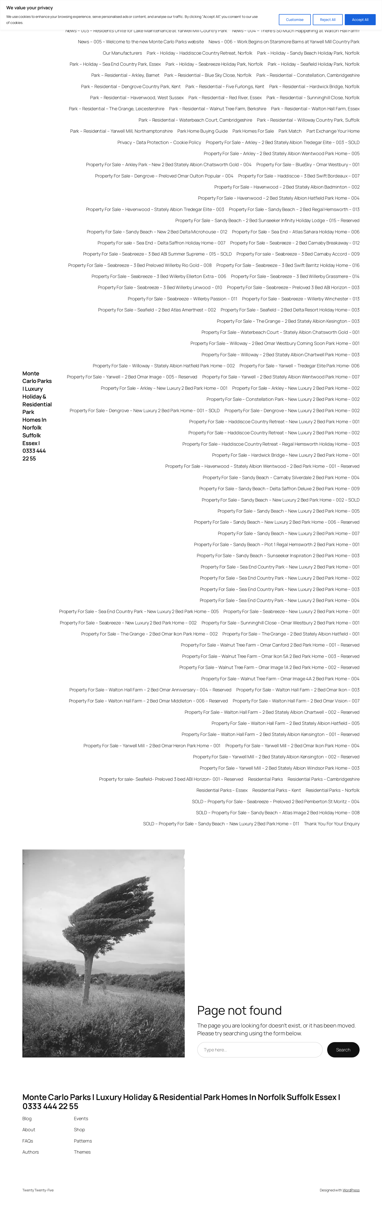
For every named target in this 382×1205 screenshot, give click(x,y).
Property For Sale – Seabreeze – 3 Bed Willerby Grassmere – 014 (295, 276)
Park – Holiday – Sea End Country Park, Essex (115, 64)
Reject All (327, 19)
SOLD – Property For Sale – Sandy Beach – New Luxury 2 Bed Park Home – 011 (221, 824)
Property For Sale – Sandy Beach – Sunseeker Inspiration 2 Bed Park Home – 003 (278, 555)
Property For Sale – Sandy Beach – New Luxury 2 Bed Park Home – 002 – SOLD (281, 500)
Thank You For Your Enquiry (332, 824)
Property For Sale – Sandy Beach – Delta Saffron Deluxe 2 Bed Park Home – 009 (279, 488)
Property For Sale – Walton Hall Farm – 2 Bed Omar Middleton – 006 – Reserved (148, 701)
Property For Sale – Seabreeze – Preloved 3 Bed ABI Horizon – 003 (293, 287)
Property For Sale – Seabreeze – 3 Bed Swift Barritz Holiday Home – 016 (288, 265)
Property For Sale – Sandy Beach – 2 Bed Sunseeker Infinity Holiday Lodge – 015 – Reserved (267, 220)
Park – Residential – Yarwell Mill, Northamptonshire (121, 131)
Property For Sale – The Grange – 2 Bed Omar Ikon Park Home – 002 (149, 634)
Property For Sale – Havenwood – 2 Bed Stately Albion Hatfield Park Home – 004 (279, 198)
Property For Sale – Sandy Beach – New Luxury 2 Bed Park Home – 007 (289, 533)
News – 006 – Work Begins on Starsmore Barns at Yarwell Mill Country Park (284, 42)
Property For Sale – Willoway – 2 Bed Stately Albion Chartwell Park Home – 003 (281, 354)
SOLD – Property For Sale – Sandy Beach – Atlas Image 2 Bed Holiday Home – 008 (278, 812)
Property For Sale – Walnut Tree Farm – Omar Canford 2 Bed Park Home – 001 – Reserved (270, 645)
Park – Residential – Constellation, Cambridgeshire (308, 75)
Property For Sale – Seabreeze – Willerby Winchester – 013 (301, 299)
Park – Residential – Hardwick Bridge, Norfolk (314, 86)
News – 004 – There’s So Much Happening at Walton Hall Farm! (296, 30)
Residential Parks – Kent (276, 790)
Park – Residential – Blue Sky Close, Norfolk (208, 75)
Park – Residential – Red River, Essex (224, 97)
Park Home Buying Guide (202, 131)
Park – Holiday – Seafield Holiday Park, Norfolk (314, 64)
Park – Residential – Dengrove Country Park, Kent (131, 86)
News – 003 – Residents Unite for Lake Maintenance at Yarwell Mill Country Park (146, 30)
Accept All (360, 19)
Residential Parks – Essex (222, 790)
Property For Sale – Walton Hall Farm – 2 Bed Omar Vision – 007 (296, 701)
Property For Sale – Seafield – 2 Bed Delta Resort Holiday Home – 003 (290, 310)
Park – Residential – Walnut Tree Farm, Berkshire (217, 108)
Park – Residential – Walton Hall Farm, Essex (315, 108)
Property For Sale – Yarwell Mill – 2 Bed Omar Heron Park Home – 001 (152, 745)
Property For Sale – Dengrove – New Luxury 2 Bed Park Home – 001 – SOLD (145, 410)
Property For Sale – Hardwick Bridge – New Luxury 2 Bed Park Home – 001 (286, 455)
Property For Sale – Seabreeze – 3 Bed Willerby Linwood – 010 (160, 287)
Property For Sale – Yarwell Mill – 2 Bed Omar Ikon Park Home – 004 (292, 745)
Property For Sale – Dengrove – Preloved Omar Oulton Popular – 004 (164, 176)
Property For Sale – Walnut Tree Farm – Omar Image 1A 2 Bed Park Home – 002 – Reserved (269, 667)
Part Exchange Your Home (333, 131)
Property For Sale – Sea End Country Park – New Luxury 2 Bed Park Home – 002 (280, 578)
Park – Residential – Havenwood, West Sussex (137, 97)
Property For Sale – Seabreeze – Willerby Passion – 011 (182, 299)
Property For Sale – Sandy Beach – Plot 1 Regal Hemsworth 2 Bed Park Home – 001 (277, 544)
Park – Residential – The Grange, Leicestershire (116, 108)
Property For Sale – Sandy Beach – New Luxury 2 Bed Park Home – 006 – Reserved (277, 522)
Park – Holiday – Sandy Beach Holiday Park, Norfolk (308, 53)
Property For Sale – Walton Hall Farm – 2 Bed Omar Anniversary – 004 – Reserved (150, 690)
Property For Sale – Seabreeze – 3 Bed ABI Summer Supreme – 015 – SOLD (157, 254)
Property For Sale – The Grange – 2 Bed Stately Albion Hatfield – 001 (291, 634)
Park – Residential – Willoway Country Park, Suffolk (308, 120)
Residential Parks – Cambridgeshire (324, 779)
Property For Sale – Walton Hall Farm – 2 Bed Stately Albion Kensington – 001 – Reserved (271, 734)
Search (343, 1050)
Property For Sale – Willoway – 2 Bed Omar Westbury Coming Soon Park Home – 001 (275, 343)
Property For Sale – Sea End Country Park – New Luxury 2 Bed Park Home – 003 (280, 589)
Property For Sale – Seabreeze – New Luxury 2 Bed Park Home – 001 (291, 611)
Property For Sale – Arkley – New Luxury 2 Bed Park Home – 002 (296, 388)
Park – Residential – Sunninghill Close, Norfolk (313, 97)
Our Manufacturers (122, 53)
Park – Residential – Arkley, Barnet (125, 75)
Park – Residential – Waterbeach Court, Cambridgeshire (195, 120)
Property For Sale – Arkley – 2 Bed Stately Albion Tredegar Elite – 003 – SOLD (283, 142)
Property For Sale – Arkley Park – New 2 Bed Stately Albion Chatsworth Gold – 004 (169, 164)
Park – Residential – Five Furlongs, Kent (224, 86)
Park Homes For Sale (253, 131)
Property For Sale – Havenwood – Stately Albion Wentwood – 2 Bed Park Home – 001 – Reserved (262, 466)
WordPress (351, 1190)
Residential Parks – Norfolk (333, 790)
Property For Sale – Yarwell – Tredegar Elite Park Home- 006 (300, 366)
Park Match (290, 131)
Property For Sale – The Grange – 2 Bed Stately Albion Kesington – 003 (288, 321)
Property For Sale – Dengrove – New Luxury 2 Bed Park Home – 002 (292, 410)
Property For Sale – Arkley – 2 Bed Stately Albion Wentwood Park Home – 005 (282, 153)
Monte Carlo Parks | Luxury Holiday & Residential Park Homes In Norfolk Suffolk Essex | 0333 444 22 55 (37, 416)
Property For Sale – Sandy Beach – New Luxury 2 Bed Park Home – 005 (289, 511)
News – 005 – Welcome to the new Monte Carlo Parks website (141, 42)
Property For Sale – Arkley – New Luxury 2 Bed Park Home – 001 (164, 388)
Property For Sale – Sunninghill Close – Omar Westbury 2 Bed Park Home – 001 (281, 623)
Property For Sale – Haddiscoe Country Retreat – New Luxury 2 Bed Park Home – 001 (274, 421)
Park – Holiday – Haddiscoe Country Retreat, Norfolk (199, 53)
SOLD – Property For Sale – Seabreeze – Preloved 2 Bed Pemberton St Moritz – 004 (276, 801)
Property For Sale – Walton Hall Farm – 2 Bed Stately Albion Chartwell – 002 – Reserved (272, 712)
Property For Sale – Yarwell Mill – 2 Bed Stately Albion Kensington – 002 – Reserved (276, 757)
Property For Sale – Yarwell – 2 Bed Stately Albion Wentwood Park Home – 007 (281, 377)
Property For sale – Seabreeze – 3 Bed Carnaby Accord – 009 (298, 254)
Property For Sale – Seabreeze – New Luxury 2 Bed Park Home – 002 (128, 623)
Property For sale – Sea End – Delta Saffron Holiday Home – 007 (161, 243)
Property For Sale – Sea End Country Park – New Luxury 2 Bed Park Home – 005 (139, 611)
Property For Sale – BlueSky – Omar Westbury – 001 (308, 164)
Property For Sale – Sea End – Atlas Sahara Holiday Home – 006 (296, 232)
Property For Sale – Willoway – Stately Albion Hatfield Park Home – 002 (164, 366)
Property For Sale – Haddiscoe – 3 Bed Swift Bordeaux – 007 (299, 176)
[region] (191, 15)
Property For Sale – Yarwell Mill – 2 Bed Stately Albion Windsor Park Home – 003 (280, 768)
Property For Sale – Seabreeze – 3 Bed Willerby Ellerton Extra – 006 (159, 276)
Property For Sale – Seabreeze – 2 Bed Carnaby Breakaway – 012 (295, 243)
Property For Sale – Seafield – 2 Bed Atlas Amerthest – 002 (157, 310)
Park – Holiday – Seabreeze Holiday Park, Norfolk (214, 64)
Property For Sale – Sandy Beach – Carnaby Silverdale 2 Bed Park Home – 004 (281, 477)
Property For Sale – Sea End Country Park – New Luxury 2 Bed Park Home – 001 (280, 567)
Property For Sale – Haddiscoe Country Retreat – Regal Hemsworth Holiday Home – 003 (271, 444)
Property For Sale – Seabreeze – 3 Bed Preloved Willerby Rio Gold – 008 (140, 265)
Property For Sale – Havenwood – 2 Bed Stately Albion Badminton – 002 (287, 187)
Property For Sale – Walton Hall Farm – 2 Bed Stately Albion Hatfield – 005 (286, 723)
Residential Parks (265, 779)
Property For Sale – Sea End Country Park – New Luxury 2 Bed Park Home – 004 (280, 600)
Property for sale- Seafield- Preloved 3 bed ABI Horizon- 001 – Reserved (171, 779)
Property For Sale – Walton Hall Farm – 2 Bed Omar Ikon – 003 (298, 690)
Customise (294, 19)
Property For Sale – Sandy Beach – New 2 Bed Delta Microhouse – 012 (157, 232)
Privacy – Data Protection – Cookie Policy (159, 142)
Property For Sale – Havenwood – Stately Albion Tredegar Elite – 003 (155, 209)
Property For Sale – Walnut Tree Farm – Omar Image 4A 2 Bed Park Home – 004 (280, 679)
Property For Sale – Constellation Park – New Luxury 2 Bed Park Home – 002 (283, 399)
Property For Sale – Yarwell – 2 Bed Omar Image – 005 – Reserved (132, 377)
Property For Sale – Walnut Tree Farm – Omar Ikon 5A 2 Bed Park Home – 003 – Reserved (271, 656)
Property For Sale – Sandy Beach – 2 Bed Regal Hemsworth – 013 (294, 209)
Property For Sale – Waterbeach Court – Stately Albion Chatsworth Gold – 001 (281, 332)
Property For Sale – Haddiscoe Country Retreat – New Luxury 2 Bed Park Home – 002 (274, 433)
